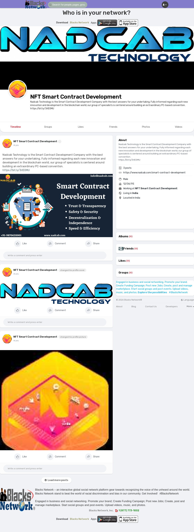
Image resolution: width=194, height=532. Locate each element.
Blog (133, 306)
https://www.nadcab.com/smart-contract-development (154, 172)
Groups (123, 272)
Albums (123, 236)
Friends (128, 248)
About (119, 306)
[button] (68, 5)
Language (187, 300)
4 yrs (16, 145)
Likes (122, 260)
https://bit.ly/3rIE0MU (16, 170)
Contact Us (151, 306)
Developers (172, 306)
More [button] (190, 306)
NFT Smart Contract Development (76, 96)
